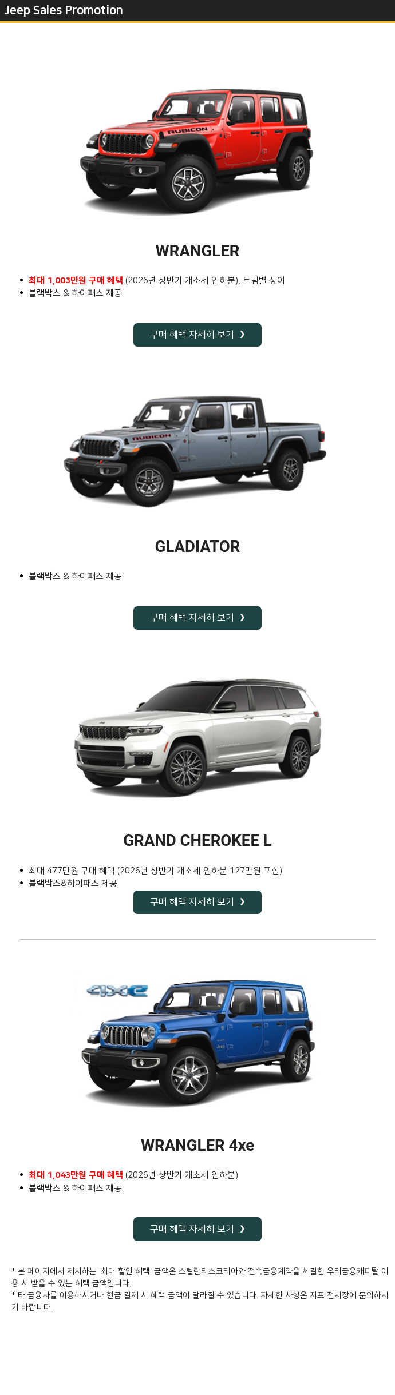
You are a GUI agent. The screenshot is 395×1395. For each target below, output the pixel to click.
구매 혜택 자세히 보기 (192, 334)
